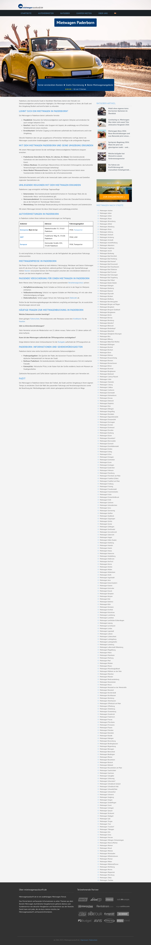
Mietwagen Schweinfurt (108, 792)
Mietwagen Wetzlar (106, 851)
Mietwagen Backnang (107, 253)
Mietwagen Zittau (106, 878)
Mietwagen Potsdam (106, 730)
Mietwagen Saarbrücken (108, 770)
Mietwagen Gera (105, 508)
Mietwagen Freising (106, 486)
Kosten (27, 271)
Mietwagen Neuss (106, 685)
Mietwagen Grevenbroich (108, 532)
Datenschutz (93, 940)
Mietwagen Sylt (105, 819)
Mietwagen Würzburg (107, 875)
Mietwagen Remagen (107, 749)
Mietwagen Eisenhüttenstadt (109, 446)
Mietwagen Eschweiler (107, 460)
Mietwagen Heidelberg (107, 556)
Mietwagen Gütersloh (107, 535)
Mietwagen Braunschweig (108, 358)
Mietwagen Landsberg (107, 615)
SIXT (22, 237)
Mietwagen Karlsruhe (107, 588)
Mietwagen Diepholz (107, 403)
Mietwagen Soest (106, 805)
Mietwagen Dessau (106, 398)
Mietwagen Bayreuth (107, 294)
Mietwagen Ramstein (107, 733)
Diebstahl (73, 298)
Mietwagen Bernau (106, 318)
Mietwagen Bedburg (107, 299)
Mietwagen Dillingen (107, 409)
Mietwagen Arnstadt (106, 240)
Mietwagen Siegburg (107, 797)
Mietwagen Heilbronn (107, 559)
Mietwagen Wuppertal (107, 872)
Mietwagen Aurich (106, 251)
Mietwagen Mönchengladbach (110, 669)
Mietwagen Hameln (106, 545)
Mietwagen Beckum (106, 296)
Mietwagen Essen (106, 462)
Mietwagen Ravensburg (108, 741)
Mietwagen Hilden (106, 569)
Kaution (22, 321)
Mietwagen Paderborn (107, 717)
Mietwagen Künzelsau (107, 612)
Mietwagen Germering (107, 511)
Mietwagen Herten (106, 567)
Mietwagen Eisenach (106, 444)
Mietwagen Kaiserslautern (108, 583)
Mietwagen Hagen (106, 537)
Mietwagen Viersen (106, 837)
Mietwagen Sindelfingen (108, 803)
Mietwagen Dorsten (106, 425)
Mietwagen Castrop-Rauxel (109, 377)
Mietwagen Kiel (105, 599)
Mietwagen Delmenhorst (108, 395)
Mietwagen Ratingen (107, 738)
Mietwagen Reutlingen (107, 754)
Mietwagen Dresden (106, 430)
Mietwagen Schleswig (107, 778)
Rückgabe (61, 342)
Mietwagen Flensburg (107, 473)
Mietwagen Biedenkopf (107, 328)
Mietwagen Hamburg (107, 543)
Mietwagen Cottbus (106, 387)
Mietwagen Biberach (107, 326)
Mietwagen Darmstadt (107, 393)
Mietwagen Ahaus (106, 219)
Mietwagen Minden (106, 663)
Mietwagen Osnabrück (107, 714)
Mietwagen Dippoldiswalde (109, 417)
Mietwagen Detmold (107, 401)
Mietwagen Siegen (106, 800)
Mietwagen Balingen (107, 286)
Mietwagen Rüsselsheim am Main (111, 768)
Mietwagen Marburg (106, 658)
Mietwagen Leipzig (106, 623)
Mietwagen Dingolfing (107, 411)
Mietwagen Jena (105, 580)
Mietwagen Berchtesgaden (109, 302)
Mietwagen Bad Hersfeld (108, 256)
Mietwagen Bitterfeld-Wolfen (109, 342)
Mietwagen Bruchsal (106, 369)
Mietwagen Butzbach (107, 374)
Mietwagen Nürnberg (107, 698)
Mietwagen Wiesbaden (107, 853)
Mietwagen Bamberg (107, 288)
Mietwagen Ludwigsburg (108, 639)
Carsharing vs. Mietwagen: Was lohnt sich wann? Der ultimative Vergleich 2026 (119, 122)
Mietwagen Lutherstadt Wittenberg (111, 647)
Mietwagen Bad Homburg (108, 259)
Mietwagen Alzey (106, 229)
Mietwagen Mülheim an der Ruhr (111, 671)
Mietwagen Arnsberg (107, 237)
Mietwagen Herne (106, 564)
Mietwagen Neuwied (107, 690)
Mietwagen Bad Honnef (108, 261)
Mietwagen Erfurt (105, 454)
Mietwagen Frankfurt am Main (110, 481)
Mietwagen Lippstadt (107, 631)
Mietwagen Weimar (106, 845)
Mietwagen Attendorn (107, 245)
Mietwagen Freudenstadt (108, 489)
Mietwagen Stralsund (107, 813)
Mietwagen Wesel (106, 848)
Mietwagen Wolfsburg (107, 867)
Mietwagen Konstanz (107, 607)
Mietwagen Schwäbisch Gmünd (110, 784)
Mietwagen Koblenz (106, 602)
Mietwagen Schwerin (107, 795)
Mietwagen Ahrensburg (107, 221)
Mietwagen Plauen (106, 728)
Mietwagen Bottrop (106, 355)
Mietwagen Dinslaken (107, 414)
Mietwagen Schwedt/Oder (108, 789)
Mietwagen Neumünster (108, 682)
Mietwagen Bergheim (107, 307)
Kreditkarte (77, 319)
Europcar (23, 244)
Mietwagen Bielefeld (107, 331)
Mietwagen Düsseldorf (107, 438)
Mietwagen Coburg (106, 385)
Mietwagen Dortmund (107, 428)
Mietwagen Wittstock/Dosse (109, 864)
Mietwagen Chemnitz (107, 382)
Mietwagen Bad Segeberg (109, 277)
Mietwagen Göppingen (107, 519)
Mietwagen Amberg (106, 232)
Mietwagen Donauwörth (108, 419)
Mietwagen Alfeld (106, 224)
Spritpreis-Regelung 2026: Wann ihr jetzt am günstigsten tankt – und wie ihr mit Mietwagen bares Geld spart (118, 144)
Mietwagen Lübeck (106, 634)
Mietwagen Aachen (106, 211)
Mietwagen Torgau (106, 821)
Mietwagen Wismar (106, 859)
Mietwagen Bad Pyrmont (108, 272)
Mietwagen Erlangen (107, 457)
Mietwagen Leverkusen (107, 626)
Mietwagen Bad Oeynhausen (109, 267)
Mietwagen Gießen (106, 513)
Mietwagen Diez (105, 406)
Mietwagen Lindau (106, 628)
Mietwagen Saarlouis (107, 773)
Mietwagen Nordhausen (108, 695)
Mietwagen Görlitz (106, 521)
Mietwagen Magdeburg (108, 650)
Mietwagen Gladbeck (107, 516)
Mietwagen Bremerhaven (108, 363)
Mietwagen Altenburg (107, 227)
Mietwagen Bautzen (106, 291)
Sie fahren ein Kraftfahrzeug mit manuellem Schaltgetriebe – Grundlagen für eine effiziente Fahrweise (119, 167)
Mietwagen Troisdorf (107, 827)
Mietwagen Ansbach (106, 235)
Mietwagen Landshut (107, 618)
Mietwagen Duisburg (107, 433)
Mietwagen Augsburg (107, 248)
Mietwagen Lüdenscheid (108, 636)
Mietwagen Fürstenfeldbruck (109, 497)
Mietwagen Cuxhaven (107, 390)
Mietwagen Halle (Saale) (108, 540)
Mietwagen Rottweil (106, 765)
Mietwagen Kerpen (106, 596)
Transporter (78, 230)
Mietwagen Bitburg (106, 339)
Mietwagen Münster (106, 677)
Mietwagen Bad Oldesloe (108, 269)
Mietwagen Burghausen (108, 371)
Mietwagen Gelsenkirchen (108, 505)
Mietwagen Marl (105, 661)
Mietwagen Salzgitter (107, 776)
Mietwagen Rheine (106, 757)
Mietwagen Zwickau (106, 880)
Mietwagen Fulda (105, 494)
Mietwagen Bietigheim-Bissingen (111, 334)
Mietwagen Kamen (106, 586)
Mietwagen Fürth (105, 500)
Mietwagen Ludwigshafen (108, 642)
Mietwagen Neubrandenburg (109, 679)
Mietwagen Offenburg (107, 706)
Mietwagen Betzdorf (107, 323)
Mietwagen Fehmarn (107, 470)
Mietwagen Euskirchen (107, 468)
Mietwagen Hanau (106, 551)
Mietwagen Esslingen (107, 465)
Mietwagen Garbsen (106, 503)
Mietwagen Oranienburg (108, 711)
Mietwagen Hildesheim (107, 572)
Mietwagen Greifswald (107, 529)
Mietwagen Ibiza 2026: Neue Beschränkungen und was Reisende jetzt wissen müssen (119, 133)
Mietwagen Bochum (106, 350)
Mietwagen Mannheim (107, 655)
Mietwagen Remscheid (107, 752)
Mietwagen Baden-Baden (108, 283)
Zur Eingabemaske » (114, 196)
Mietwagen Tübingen (107, 829)
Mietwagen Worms (106, 870)
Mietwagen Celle (105, 379)
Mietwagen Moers (106, 666)
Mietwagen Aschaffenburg (108, 243)
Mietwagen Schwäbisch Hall (109, 786)
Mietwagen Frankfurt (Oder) (109, 478)
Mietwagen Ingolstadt (107, 578)
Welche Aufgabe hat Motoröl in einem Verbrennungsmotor (116, 156)
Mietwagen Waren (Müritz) (108, 843)
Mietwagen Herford (106, 561)
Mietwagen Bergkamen (107, 312)
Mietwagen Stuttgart (106, 816)
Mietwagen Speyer (106, 811)
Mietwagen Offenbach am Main (110, 703)
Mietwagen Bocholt (106, 347)
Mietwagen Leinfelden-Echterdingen (112, 620)
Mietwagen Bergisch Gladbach (110, 310)
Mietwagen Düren (106, 436)
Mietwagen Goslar (106, 524)
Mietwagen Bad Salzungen (109, 275)
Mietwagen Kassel (106, 591)
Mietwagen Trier (105, 824)
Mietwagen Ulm (105, 832)
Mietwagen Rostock (106, 762)
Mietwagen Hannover (107, 553)
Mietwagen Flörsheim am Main (110, 476)
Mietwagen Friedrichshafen (109, 492)
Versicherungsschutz (75, 283)
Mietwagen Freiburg (106, 484)
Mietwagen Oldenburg (107, 709)
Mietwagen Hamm (106, 548)
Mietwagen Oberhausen (108, 701)
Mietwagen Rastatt (106, 736)
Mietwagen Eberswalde (108, 441)
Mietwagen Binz (105, 336)
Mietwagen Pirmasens (107, 725)
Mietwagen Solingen (107, 808)
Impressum (84, 940)
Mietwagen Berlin (106, 315)
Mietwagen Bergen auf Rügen (110, 304)
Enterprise (24, 230)
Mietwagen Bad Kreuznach (109, 264)
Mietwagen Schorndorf (107, 781)
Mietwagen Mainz (106, 653)
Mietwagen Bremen (106, 361)
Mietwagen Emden (106, 449)
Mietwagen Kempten (107, 594)
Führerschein (34, 319)
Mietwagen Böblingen (107, 344)
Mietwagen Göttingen (107, 527)
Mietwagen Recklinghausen (109, 744)
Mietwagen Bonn (105, 353)
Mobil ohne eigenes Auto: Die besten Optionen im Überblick (118, 111)
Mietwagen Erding (106, 452)
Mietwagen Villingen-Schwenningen (112, 840)
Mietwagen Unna (105, 835)
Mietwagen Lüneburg (107, 645)
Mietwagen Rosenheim (107, 760)
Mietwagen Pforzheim (107, 722)
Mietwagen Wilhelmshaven (109, 856)
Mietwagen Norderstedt (108, 693)
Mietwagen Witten (106, 862)
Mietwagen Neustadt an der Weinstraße (113, 687)
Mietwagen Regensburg (108, 746)
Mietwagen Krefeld (106, 610)
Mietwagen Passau (106, 720)
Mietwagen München (107, 674)
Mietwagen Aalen (106, 213)
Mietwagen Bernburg (107, 320)
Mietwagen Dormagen (107, 422)
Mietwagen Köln (105, 604)
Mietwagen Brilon (106, 366)
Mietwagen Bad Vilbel (107, 280)
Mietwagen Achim (106, 216)
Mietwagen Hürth (105, 575)
